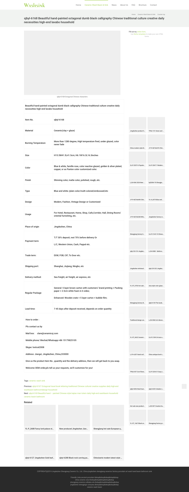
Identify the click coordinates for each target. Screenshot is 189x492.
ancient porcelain (88, 477)
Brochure (142, 5)
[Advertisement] (147, 77)
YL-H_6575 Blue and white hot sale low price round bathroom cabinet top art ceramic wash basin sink (156, 200)
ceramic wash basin (94, 487)
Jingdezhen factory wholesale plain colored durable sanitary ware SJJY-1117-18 (156, 217)
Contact (153, 5)
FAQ (133, 5)
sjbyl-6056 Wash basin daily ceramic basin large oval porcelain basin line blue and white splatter (137, 389)
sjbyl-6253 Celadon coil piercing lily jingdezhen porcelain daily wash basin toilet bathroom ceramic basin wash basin (156, 389)
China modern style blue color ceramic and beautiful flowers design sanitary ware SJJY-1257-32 (137, 148)
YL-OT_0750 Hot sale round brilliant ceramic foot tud (137, 286)
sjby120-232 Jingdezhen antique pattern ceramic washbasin (156, 268)
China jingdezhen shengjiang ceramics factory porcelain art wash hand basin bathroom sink (117, 471)
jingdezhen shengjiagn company (82, 485)
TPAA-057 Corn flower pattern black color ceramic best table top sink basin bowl (137, 372)
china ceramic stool (82, 480)
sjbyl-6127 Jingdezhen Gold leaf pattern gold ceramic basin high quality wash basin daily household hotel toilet (39, 458)
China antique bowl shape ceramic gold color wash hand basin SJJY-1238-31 (156, 354)
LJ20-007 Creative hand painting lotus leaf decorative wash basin (156, 406)
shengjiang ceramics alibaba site (82, 482)
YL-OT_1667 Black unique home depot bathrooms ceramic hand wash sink (137, 423)
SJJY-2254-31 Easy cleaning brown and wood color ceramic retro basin (156, 372)
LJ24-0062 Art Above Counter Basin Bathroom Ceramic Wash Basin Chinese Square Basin (156, 320)
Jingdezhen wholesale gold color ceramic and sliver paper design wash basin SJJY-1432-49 (137, 268)
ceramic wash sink (37, 381)
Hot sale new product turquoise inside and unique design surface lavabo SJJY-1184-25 (137, 406)
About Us (124, 5)
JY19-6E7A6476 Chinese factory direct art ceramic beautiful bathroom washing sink (156, 148)
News (114, 5)
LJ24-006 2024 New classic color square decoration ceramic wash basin (137, 182)
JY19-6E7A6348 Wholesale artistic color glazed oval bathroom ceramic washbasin (137, 217)
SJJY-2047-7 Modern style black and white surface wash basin (156, 165)
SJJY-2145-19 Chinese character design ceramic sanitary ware (156, 234)
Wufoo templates (140, 34)
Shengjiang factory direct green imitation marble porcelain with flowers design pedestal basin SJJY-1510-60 (137, 303)
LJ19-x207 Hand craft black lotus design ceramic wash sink (137, 354)
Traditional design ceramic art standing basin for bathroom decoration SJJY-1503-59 (137, 320)
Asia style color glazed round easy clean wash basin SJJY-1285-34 (156, 286)
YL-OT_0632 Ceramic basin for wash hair (137, 337)
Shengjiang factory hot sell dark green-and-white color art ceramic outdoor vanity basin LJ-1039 (137, 234)
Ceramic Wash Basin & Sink (96, 5)
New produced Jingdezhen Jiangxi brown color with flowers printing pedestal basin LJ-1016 (74, 429)
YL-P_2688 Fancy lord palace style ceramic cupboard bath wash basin (39, 429)
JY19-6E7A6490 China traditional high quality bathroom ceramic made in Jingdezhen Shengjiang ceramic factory (137, 200)
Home (78, 5)
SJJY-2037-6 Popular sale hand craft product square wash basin (137, 165)
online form (141, 32)
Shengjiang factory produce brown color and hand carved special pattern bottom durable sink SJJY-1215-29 (156, 423)
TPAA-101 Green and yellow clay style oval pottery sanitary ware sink (156, 131)
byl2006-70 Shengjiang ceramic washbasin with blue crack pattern (156, 182)
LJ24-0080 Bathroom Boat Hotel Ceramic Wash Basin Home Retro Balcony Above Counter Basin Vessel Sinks (156, 251)
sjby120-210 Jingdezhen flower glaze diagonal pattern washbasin (137, 251)
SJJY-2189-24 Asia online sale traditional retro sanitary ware (156, 337)
